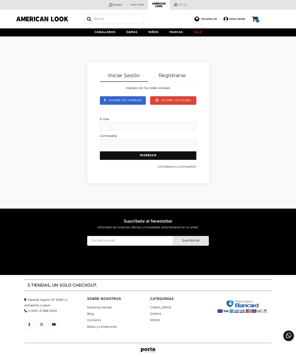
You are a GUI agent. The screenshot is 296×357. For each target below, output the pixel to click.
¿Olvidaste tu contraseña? (177, 166)
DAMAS (131, 32)
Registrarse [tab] (172, 75)
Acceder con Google (173, 100)
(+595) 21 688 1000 (40, 311)
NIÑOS (153, 32)
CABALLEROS (104, 32)
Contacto (94, 320)
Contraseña (108, 136)
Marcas (176, 32)
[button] (205, 19)
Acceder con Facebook (123, 100)
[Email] (130, 241)
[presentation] (148, 256)
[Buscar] (89, 19)
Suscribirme (190, 240)
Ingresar (148, 155)
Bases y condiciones (102, 326)
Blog (90, 313)
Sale (197, 32)
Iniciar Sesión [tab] (124, 75)
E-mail (104, 119)
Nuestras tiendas (99, 307)
